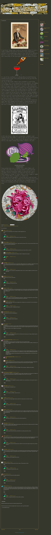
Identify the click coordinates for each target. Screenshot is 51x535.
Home (20, 529)
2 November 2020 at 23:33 (13, 391)
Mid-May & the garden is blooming (47, 28)
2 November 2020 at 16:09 (16, 339)
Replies (5, 234)
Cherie (4, 230)
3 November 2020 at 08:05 (13, 442)
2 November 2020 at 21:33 (14, 252)
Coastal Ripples (5, 262)
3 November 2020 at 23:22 (13, 479)
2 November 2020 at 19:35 (13, 236)
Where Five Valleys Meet (24, 9)
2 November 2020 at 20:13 (11, 360)
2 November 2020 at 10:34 (9, 230)
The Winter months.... (46, 58)
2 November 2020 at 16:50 (16, 372)
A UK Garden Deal (46, 32)
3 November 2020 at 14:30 (9, 462)
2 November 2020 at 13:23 (9, 288)
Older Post (36, 529)
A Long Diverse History (47, 53)
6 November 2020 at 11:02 (13, 495)
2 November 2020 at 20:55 (11, 385)
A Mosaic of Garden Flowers (46, 50)
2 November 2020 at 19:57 (13, 296)
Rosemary (7, 236)
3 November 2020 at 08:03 (13, 429)
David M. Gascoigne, (6, 242)
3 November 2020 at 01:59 (10, 449)
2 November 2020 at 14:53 (8, 323)
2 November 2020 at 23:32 (13, 256)
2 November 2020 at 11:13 (12, 242)
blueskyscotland (5, 423)
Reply (4, 232)
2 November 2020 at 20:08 (18, 356)
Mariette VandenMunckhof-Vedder (8, 339)
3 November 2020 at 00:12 (11, 423)
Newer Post (3, 529)
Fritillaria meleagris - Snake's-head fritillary (46, 45)
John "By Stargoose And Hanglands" (8, 372)
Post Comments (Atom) (21, 532)
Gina (4, 323)
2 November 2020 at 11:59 (11, 262)
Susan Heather (5, 449)
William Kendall (5, 385)
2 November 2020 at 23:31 (13, 305)
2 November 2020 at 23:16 (9, 409)
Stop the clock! (45, 36)
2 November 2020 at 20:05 (13, 349)
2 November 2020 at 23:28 (13, 366)
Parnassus (5, 288)
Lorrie (4, 435)
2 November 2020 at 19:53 (13, 269)
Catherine (5, 462)
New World (5, 397)
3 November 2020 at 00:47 (8, 435)
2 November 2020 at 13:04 (10, 276)
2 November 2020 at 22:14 (10, 397)
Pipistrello (5, 409)
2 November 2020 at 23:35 (13, 403)
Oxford (45, 23)
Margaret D (5, 276)
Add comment (3, 501)
